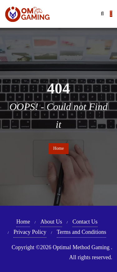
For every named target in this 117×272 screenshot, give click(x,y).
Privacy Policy (29, 232)
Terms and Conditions (81, 232)
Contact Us (85, 222)
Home (58, 148)
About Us (51, 222)
